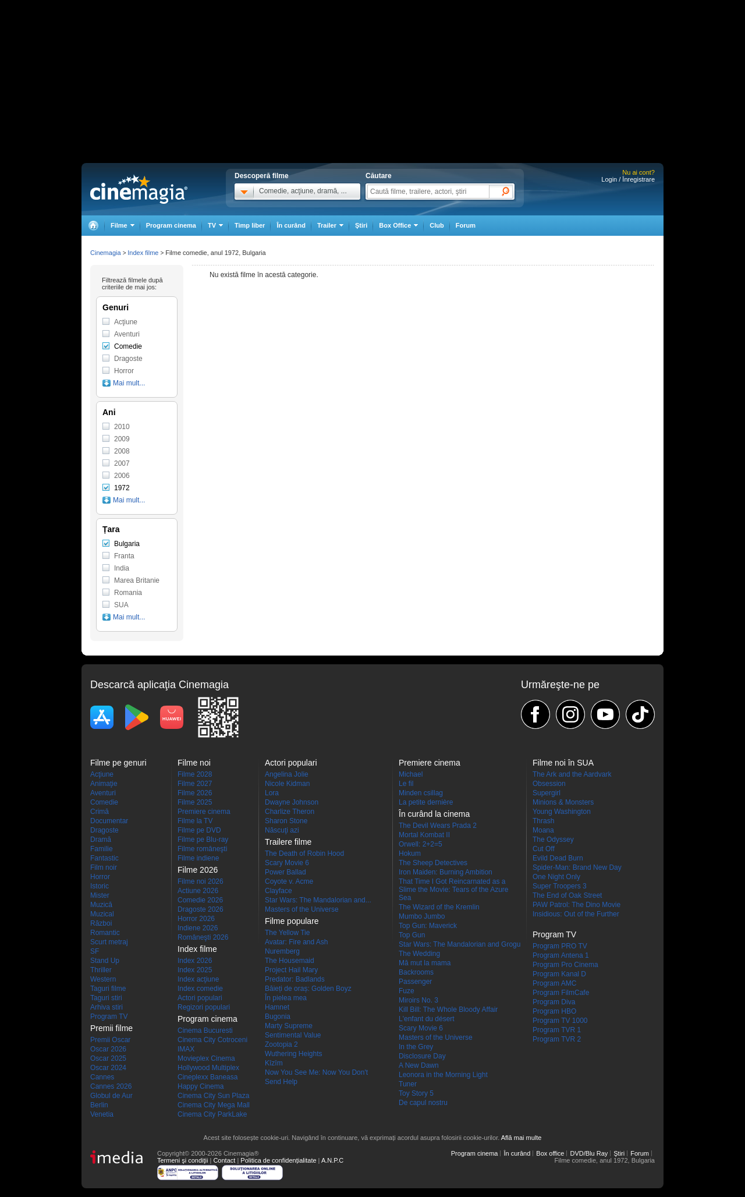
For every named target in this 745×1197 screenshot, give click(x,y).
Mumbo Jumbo (422, 916)
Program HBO (554, 1011)
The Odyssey (553, 839)
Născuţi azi (282, 830)
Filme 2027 (195, 784)
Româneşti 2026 (203, 937)
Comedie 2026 (200, 900)
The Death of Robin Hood (304, 853)
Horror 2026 (196, 919)
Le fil (406, 784)
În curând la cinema (434, 814)
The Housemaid (289, 961)
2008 (122, 451)
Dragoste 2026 (201, 909)
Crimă (99, 812)
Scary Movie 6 (287, 863)
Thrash (543, 821)
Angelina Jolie (286, 774)
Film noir (103, 867)
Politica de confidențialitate (278, 1160)
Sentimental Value (293, 1035)
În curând (291, 225)
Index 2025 (195, 970)
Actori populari (200, 998)
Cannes (102, 1077)
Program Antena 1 (561, 955)
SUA (121, 605)
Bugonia (277, 1016)
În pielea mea (286, 998)
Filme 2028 (195, 774)
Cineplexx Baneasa (207, 1077)
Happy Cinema (201, 1086)
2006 (122, 476)
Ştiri (361, 225)
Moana (543, 830)
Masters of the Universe (302, 909)
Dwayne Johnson (291, 802)
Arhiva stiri (106, 1007)
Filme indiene (198, 858)
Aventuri (127, 334)
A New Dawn (419, 1065)
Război (101, 923)
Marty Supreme (289, 1026)
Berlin (99, 1105)
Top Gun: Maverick (428, 926)
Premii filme (111, 1028)
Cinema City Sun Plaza (213, 1096)
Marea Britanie (136, 580)
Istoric (99, 886)
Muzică (101, 905)
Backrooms (416, 972)
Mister (99, 895)
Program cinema (171, 225)
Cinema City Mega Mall (214, 1105)
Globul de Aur (111, 1096)
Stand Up (104, 961)
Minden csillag (421, 793)
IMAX (186, 1049)
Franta (124, 556)
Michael (411, 774)
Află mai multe (521, 1137)
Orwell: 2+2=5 (420, 844)
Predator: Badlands (295, 979)
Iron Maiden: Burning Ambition (445, 872)
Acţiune (125, 322)
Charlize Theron (289, 812)
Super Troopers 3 (560, 886)
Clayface (278, 891)
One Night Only (556, 877)
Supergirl (546, 793)
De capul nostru (423, 1103)
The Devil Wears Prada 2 (438, 825)
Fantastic (104, 858)
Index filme (142, 252)
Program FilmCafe (561, 993)
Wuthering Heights (293, 1054)
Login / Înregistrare (628, 179)
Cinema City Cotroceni (212, 1040)
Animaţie (104, 784)
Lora (272, 793)
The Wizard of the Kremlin (439, 907)
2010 (122, 427)
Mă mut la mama (424, 963)
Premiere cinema (204, 812)
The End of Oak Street (567, 895)
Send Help (281, 1082)
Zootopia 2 (281, 1044)
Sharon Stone (286, 821)
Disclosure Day (422, 1056)
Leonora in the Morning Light (443, 1075)
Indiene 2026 (198, 928)
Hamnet (277, 1007)
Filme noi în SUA (563, 762)
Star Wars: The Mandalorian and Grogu (459, 944)
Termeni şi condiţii (182, 1160)
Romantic (105, 933)
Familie (101, 849)
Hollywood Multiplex (208, 1068)
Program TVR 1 (557, 1030)
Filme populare (292, 921)
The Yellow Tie (287, 933)
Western (103, 979)
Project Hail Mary (291, 970)
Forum (466, 225)
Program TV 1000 (560, 1021)
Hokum (410, 853)
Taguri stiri (106, 998)
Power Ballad (285, 872)
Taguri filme (108, 988)
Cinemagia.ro (138, 189)
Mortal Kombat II (424, 835)
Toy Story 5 (416, 1093)
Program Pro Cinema (565, 965)
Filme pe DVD (199, 830)
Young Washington (562, 812)
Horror (124, 371)
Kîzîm (274, 1063)
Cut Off (544, 849)
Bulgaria (127, 544)
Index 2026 (195, 961)
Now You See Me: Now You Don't (316, 1072)
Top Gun (412, 935)
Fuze (406, 991)
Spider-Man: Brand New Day (577, 867)
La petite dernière (426, 802)
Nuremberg (282, 951)
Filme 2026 (195, 793)
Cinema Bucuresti (205, 1030)
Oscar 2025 (108, 1058)
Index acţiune (198, 979)
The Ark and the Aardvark (572, 774)
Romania (128, 593)
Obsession (549, 784)
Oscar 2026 (108, 1049)
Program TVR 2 (557, 1039)
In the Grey (416, 1047)
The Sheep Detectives (433, 863)
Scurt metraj (109, 942)
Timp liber (250, 225)
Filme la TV (195, 821)
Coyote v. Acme (289, 881)
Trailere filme (288, 842)
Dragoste (128, 359)
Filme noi (194, 762)
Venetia (101, 1114)
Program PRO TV (560, 946)
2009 (122, 439)
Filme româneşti (202, 849)
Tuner (408, 1084)
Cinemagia (105, 252)
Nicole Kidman (287, 784)
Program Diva (554, 1002)
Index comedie (200, 988)
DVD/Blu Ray (589, 1153)
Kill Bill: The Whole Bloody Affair (448, 1009)
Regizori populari (204, 1007)
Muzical (102, 914)
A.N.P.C (332, 1160)
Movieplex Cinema (206, 1058)
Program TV (108, 1016)
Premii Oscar (110, 1040)
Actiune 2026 (198, 891)
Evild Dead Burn (558, 858)
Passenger (415, 982)
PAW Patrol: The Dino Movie (576, 905)
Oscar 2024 (108, 1068)
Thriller (101, 970)
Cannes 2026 (111, 1086)
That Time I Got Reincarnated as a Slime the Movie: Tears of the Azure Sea (454, 889)
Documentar (109, 821)
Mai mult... (129, 383)
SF (94, 951)
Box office (550, 1153)
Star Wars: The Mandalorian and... (318, 900)
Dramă (100, 839)
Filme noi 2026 (201, 881)
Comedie (128, 346)
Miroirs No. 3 (418, 1000)
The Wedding (419, 954)
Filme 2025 (195, 802)
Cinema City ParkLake (212, 1114)
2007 (122, 463)
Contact (224, 1160)
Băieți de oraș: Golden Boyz (308, 988)
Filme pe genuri (118, 762)
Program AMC (554, 983)
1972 (122, 488)
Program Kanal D (559, 974)
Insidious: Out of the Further (576, 914)
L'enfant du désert (427, 1019)
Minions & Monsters (563, 802)
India (121, 568)
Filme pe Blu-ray (203, 839)
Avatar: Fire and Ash (296, 942)
